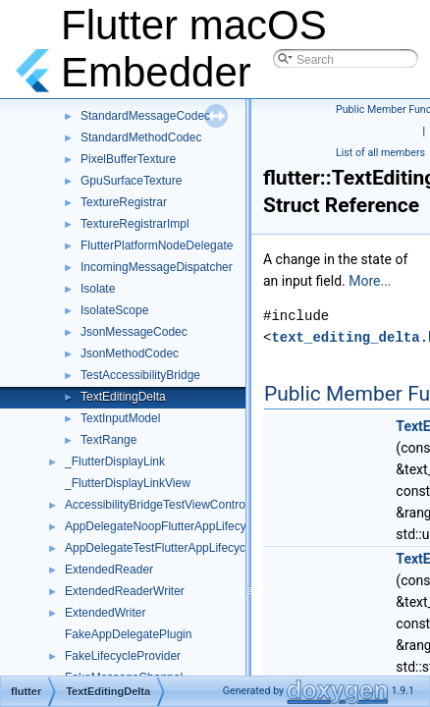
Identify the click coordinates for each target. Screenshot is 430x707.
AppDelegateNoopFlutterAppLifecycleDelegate (186, 526)
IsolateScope (114, 310)
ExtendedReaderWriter (125, 591)
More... (370, 281)
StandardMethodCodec (141, 137)
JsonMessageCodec (134, 332)
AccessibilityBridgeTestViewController (163, 505)
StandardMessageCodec (145, 116)
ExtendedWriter (105, 613)
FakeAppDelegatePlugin (128, 634)
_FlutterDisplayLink (115, 461)
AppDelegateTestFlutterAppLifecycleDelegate (183, 548)
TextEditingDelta (123, 397)
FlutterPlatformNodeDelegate (157, 245)
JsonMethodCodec (130, 353)
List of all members (380, 152)
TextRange (108, 440)
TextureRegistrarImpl (135, 224)
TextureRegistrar (124, 202)
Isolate (98, 289)
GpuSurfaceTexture (131, 181)
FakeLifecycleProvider (123, 656)
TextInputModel (120, 418)
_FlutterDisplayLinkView (127, 483)
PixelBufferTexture (128, 159)
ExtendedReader (109, 569)
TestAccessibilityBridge (140, 375)
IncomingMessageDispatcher (157, 267)
